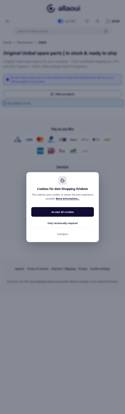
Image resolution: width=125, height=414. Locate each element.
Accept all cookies (62, 212)
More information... (67, 198)
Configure (62, 233)
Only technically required (62, 223)
